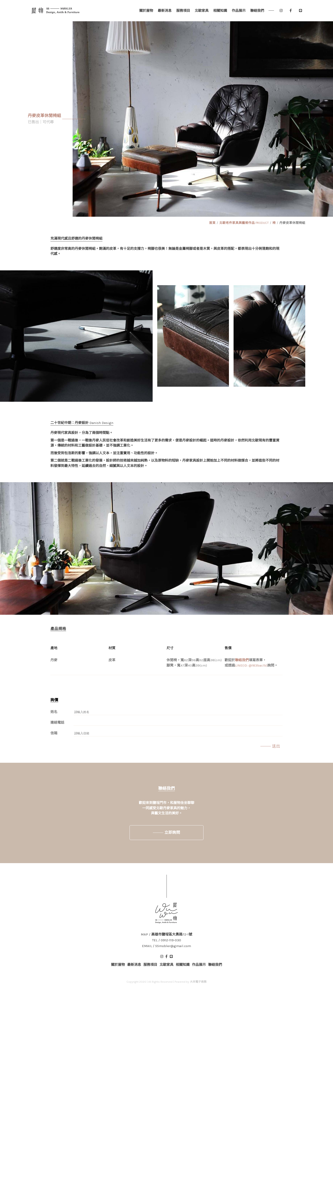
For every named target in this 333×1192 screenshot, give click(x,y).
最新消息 (165, 11)
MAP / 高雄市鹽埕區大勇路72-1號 (166, 934)
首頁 (212, 223)
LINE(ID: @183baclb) (251, 665)
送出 (276, 746)
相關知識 (220, 11)
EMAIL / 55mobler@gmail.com (166, 946)
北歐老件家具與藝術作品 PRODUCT (244, 223)
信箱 (53, 733)
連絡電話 (57, 722)
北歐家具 (202, 11)
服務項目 (183, 11)
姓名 (53, 712)
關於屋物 (146, 11)
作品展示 (239, 11)
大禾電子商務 (198, 981)
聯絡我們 (257, 11)
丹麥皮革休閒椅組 (292, 223)
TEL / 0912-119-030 (166, 940)
